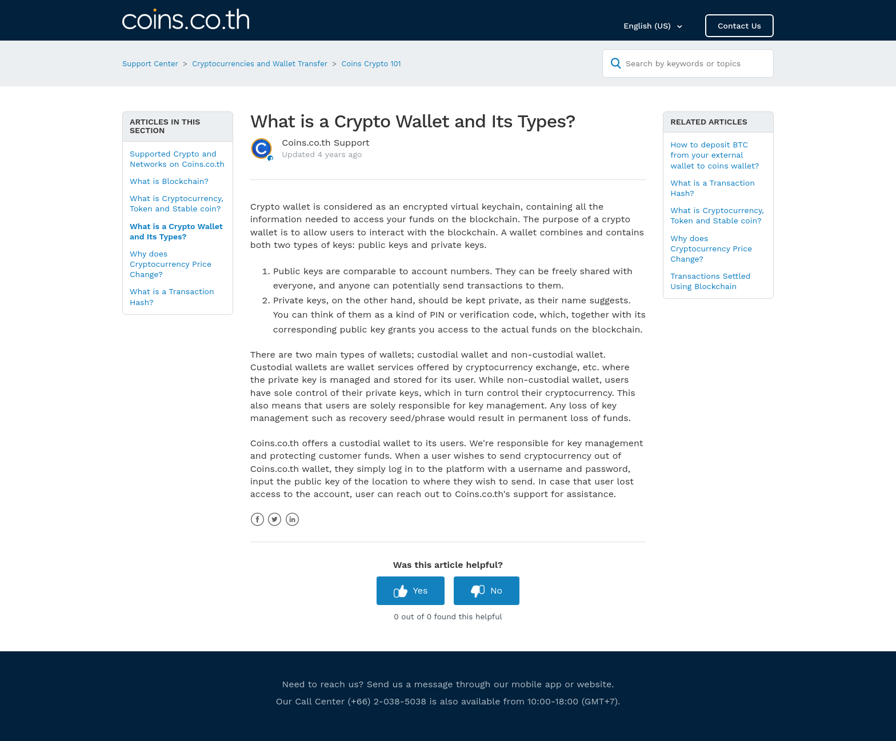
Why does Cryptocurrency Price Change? (170, 264)
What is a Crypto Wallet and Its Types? (176, 231)
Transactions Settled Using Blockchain (710, 281)
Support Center (150, 63)
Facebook (257, 519)
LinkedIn (292, 519)
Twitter (274, 519)
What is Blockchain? (169, 181)
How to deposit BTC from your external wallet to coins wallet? (714, 155)
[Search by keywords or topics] (688, 63)
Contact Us (739, 25)
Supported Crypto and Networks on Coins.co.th (177, 159)
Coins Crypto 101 (371, 63)
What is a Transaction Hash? (172, 296)
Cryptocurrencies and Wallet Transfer (259, 63)
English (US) (648, 25)
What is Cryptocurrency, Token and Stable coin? (176, 203)
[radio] (411, 590)
